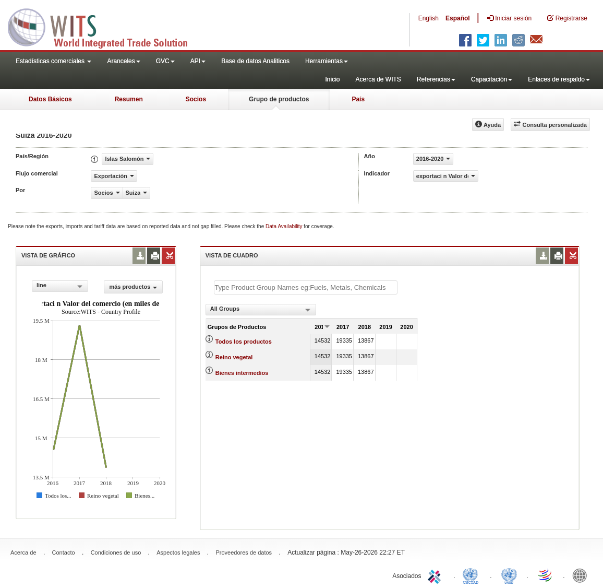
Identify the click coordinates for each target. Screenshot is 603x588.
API (198, 61)
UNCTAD (472, 575)
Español (457, 18)
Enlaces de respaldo (559, 79)
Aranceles (123, 61)
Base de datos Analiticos (255, 61)
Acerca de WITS (378, 79)
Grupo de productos (279, 99)
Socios (196, 99)
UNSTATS (509, 575)
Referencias (436, 79)
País (358, 99)
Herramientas (326, 61)
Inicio (332, 79)
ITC (436, 575)
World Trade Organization (545, 575)
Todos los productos (243, 341)
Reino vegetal (234, 357)
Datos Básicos (50, 99)
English (428, 18)
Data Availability (285, 226)
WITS (104, 26)
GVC (165, 61)
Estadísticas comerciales (53, 61)
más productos (133, 287)
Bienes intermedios (241, 373)
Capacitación (491, 79)
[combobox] (60, 286)
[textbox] (305, 287)
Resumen (129, 99)
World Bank (582, 575)
